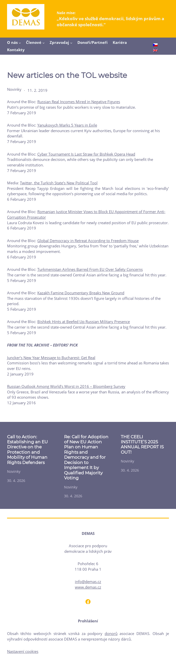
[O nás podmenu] (20, 43)
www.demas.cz (88, 587)
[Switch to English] (155, 50)
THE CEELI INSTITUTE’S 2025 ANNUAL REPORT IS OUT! (142, 444)
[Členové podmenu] (43, 43)
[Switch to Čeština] (155, 45)
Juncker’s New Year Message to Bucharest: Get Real (51, 357)
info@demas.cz (88, 581)
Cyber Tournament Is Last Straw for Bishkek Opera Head (86, 154)
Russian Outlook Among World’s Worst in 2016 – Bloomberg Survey (66, 386)
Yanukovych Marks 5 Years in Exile (67, 125)
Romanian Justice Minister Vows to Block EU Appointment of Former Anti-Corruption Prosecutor (86, 214)
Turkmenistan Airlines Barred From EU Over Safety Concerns (90, 269)
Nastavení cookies (22, 651)
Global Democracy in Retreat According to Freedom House (88, 240)
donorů (111, 633)
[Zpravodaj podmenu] (71, 43)
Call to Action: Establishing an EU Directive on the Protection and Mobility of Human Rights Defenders (27, 449)
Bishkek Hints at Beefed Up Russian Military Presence (83, 321)
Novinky (14, 89)
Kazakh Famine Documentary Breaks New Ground (80, 293)
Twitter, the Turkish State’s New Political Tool (59, 183)
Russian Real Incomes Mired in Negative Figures (78, 101)
